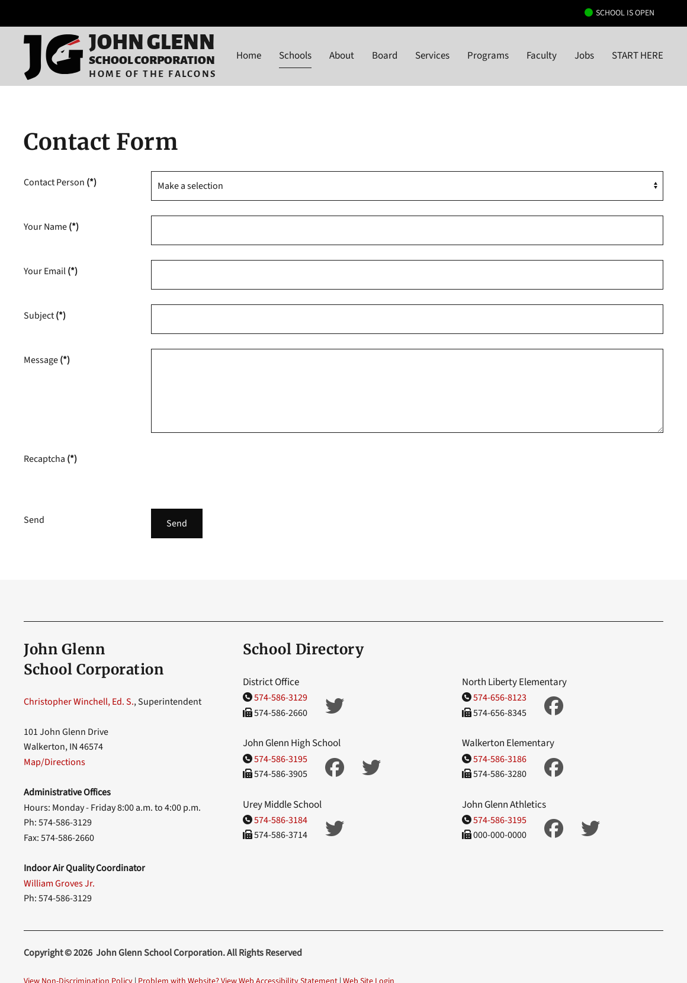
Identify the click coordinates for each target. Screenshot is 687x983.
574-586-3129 (280, 697)
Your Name (51, 226)
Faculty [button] (542, 56)
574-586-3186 (500, 759)
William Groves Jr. (59, 883)
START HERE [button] (637, 56)
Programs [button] (488, 56)
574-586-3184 (280, 820)
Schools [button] (295, 56)
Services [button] (432, 56)
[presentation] (241, 471)
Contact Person (60, 182)
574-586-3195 (280, 759)
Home (248, 56)
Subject (45, 315)
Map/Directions (54, 762)
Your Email (51, 271)
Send (176, 523)
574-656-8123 (500, 697)
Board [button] (384, 56)
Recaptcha (50, 458)
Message (47, 360)
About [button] (341, 56)
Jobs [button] (584, 56)
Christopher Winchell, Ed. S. (79, 701)
